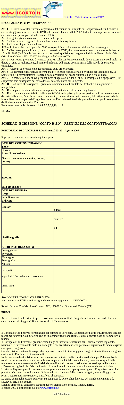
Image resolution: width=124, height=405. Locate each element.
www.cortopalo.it (49, 387)
